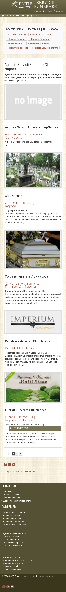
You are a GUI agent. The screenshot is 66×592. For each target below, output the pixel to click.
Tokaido (41, 576)
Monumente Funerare (41, 34)
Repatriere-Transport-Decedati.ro (16, 560)
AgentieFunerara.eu (10, 515)
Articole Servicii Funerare (45, 48)
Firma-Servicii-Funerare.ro (13, 524)
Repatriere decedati (18, 48)
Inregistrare (59, 11)
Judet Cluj (24, 16)
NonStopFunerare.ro (11, 557)
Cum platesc (7, 492)
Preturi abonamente (10, 498)
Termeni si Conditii (10, 495)
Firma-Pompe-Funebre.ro (13, 512)
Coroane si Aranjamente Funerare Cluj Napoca (22, 285)
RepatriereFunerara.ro (12, 563)
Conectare (47, 11)
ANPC (48, 576)
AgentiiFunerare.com (11, 518)
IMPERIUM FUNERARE (20, 348)
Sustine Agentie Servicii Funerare (17, 501)
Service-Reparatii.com (12, 566)
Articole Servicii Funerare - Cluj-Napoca (23, 136)
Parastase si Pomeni (38, 43)
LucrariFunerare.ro (10, 539)
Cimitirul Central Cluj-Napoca (20, 204)
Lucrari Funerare (16, 39)
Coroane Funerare (39, 39)
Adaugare (36, 11)
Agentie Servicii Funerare (10, 16)
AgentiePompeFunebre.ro (13, 533)
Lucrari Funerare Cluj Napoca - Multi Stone (20, 418)
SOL (52, 576)
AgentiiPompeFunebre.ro (13, 521)
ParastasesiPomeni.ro (11, 545)
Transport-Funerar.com (12, 569)
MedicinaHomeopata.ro (12, 542)
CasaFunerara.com (10, 536)
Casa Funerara (16, 43)
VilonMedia (31, 576)
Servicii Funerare (17, 34)
